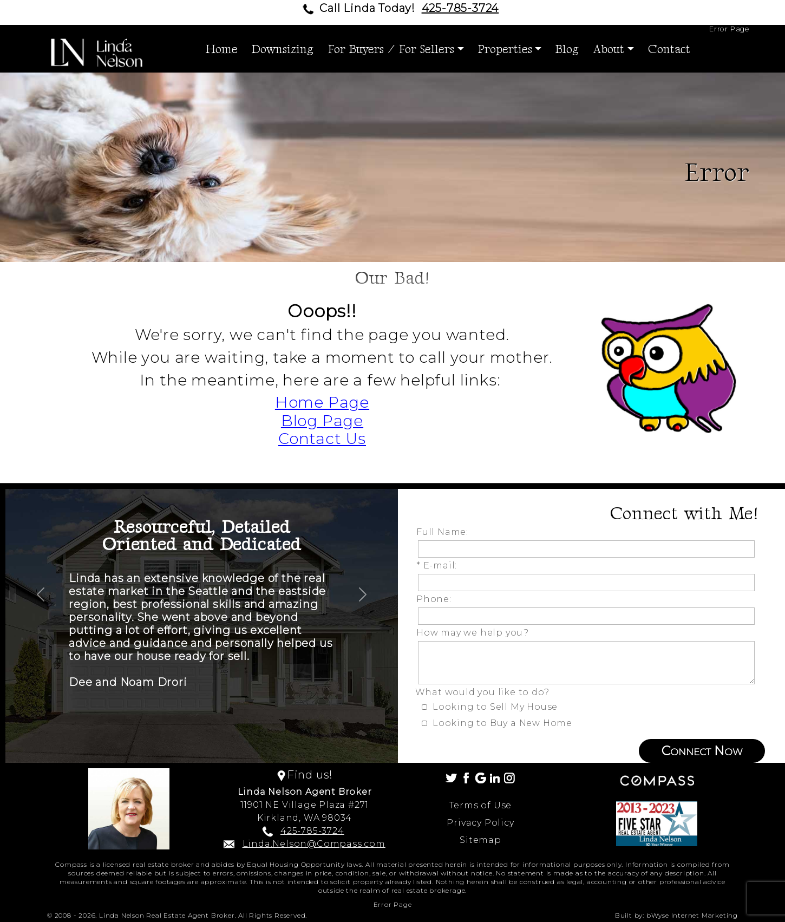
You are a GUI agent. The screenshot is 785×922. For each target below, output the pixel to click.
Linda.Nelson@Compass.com (314, 844)
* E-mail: (439, 565)
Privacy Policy (480, 823)
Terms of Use (480, 805)
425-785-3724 (460, 8)
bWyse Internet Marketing (692, 915)
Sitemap (480, 840)
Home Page (322, 402)
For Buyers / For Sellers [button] (391, 49)
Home (222, 49)
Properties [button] (505, 49)
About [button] (608, 49)
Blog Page (322, 420)
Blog (567, 49)
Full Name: (445, 532)
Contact (669, 49)
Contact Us (322, 438)
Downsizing (282, 49)
